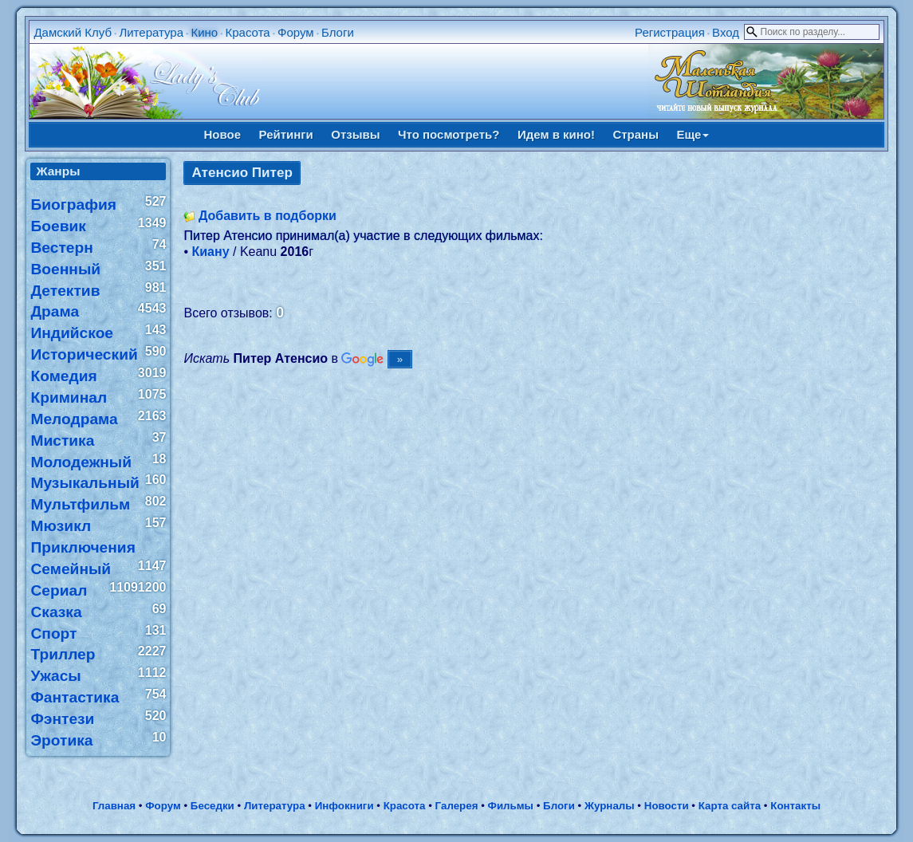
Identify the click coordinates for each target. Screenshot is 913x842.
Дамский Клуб (72, 32)
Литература (151, 32)
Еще (692, 134)
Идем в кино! (556, 134)
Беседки (212, 806)
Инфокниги (344, 806)
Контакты (795, 806)
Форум (295, 32)
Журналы (609, 806)
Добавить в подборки (267, 215)
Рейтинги (286, 134)
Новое (223, 134)
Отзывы (355, 134)
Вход (725, 32)
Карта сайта (730, 806)
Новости (666, 806)
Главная (114, 806)
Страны (635, 134)
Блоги (337, 32)
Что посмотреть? (448, 134)
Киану (211, 251)
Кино (204, 32)
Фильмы (510, 806)
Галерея (456, 806)
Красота (248, 32)
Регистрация (670, 32)
